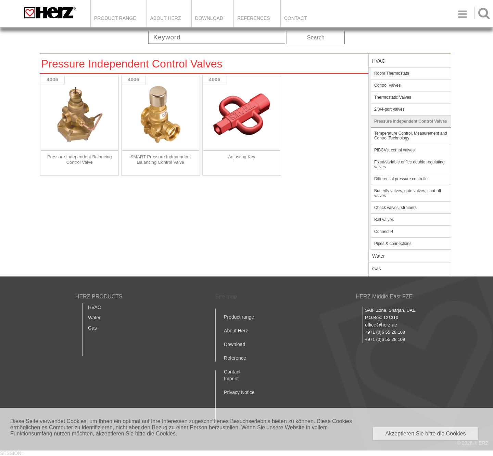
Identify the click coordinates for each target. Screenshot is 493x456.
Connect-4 (383, 231)
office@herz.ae (381, 325)
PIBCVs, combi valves (394, 150)
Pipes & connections (393, 243)
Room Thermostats (391, 73)
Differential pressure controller (401, 178)
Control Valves (387, 85)
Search (316, 37)
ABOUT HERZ (165, 18)
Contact (295, 18)
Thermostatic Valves (392, 97)
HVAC (378, 61)
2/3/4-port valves (389, 109)
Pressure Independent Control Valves (410, 121)
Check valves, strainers (395, 207)
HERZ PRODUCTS (99, 296)
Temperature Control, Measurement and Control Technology (410, 135)
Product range (239, 317)
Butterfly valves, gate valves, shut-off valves (407, 193)
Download (234, 344)
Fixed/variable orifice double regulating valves (409, 164)
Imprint (231, 378)
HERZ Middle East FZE (384, 296)
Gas (376, 268)
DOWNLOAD (209, 18)
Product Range (115, 18)
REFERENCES (253, 18)
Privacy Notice (239, 392)
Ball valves (384, 219)
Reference (235, 358)
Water (378, 256)
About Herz (236, 330)
